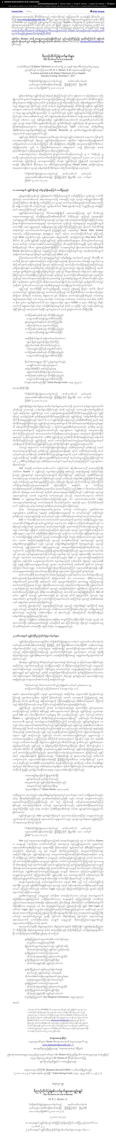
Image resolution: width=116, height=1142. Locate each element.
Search (111, 4)
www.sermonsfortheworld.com (31, 19)
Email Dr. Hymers (80, 4)
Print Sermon (98, 11)
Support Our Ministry (96, 4)
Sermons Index (17, 11)
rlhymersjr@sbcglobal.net (92, 41)
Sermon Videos (65, 4)
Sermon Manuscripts (14, 2)
